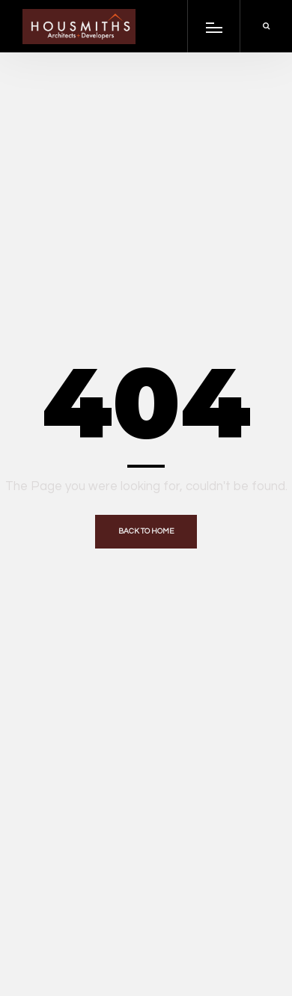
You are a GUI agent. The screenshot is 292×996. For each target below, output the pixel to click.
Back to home (146, 531)
